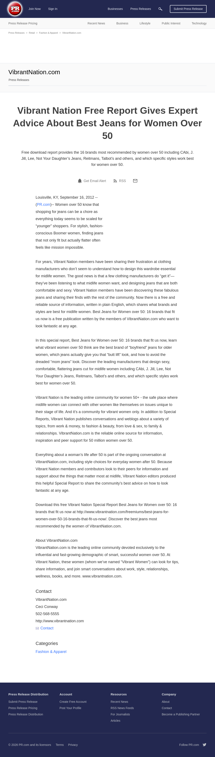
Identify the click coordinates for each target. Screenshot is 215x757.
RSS (122, 181)
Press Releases (16, 33)
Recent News (119, 701)
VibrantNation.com (71, 33)
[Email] (135, 180)
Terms (60, 744)
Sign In (53, 9)
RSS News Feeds (122, 708)
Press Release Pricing (22, 708)
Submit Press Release (188, 9)
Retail (32, 33)
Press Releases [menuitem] (140, 9)
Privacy (73, 744)
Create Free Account (73, 701)
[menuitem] (160, 9)
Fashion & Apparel (48, 33)
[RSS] (116, 180)
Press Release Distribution (25, 714)
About (166, 701)
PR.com (43, 204)
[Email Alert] (80, 180)
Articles (115, 720)
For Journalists (120, 714)
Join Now (35, 9)
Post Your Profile (70, 708)
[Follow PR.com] (203, 744)
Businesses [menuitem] (115, 9)
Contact (45, 628)
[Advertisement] (107, 48)
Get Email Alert (95, 181)
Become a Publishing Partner (181, 714)
